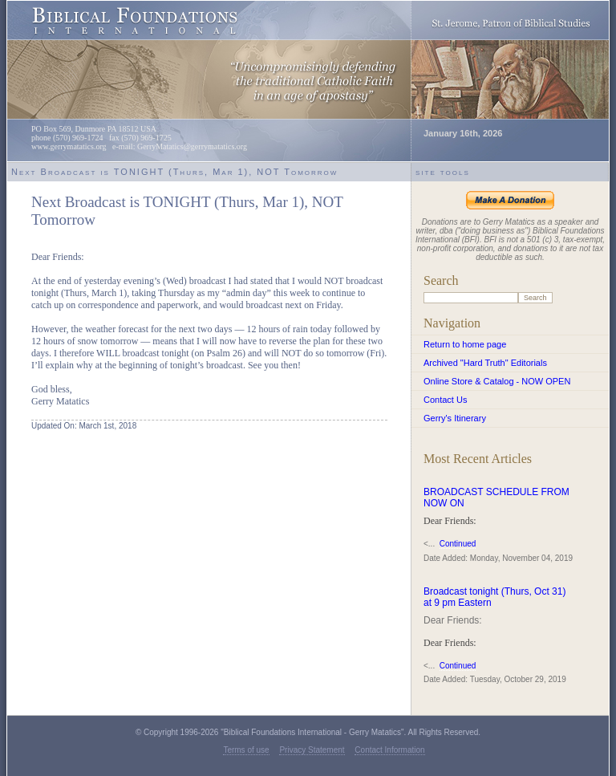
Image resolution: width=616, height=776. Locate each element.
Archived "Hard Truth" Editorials (485, 363)
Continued (458, 543)
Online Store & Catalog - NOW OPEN (497, 381)
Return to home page (465, 344)
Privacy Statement (311, 750)
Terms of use (246, 750)
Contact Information (389, 750)
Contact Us (445, 399)
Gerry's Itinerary (455, 418)
